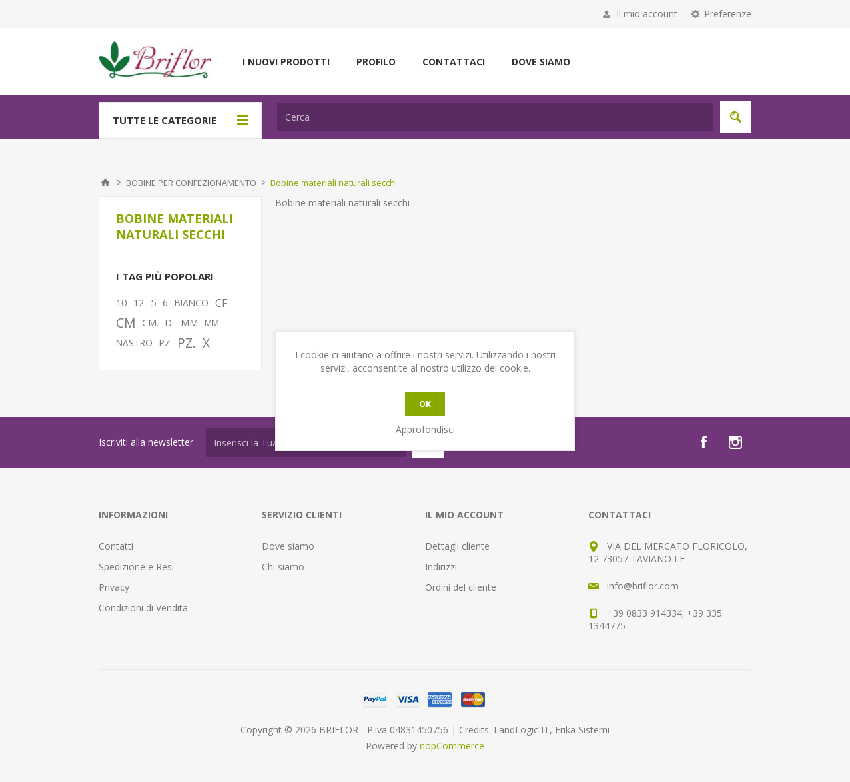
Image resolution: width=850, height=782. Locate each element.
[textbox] (495, 117)
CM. (150, 322)
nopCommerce (452, 745)
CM (125, 323)
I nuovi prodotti (286, 61)
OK (425, 404)
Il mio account (646, 13)
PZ (165, 342)
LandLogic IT (522, 729)
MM (189, 322)
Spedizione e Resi (136, 566)
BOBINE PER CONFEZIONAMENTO (191, 183)
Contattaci (453, 61)
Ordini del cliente (460, 587)
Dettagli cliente (457, 546)
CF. (222, 303)
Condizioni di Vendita (143, 607)
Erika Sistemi (582, 729)
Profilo (376, 61)
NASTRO (134, 342)
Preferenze (727, 13)
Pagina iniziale (105, 182)
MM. (213, 322)
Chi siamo (283, 566)
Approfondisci (425, 429)
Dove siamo (541, 61)
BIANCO (192, 302)
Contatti (116, 546)
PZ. (186, 343)
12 (138, 302)
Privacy (114, 587)
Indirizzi (441, 566)
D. (169, 322)
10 (121, 302)
